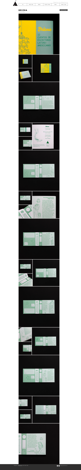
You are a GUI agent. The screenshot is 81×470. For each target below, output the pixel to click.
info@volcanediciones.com (63, 465)
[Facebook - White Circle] (57, 465)
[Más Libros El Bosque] (64, 10)
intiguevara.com (20, 465)
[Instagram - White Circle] (59, 465)
